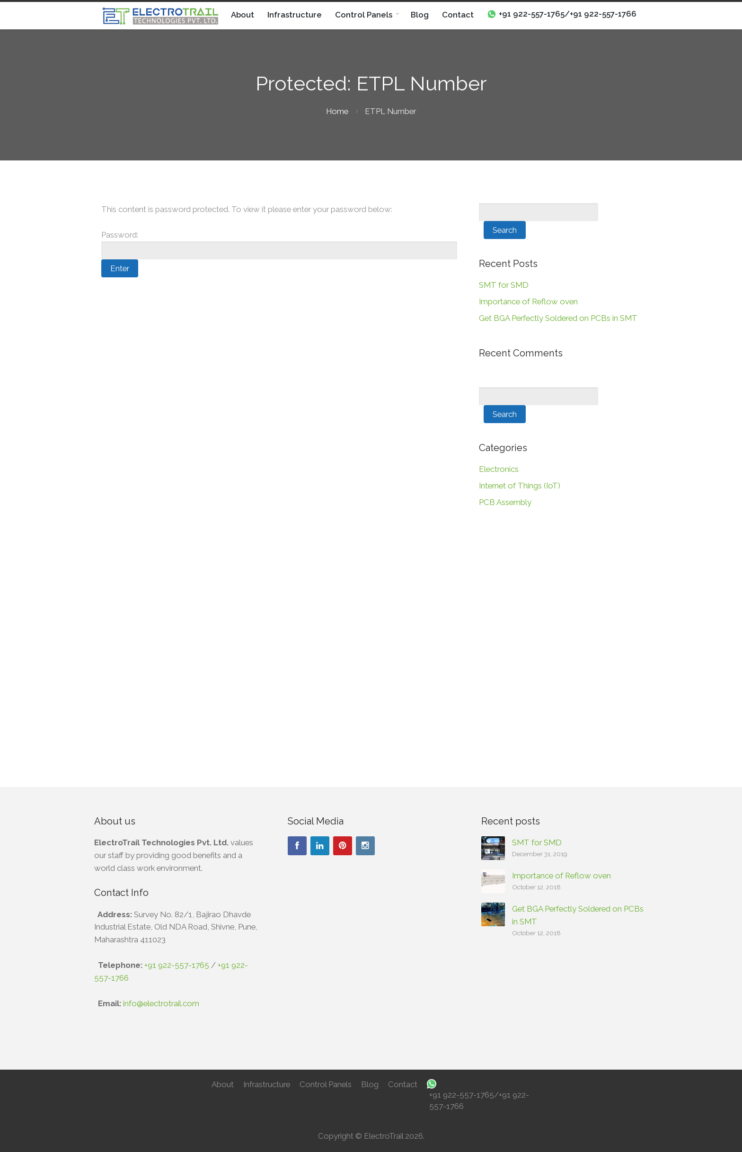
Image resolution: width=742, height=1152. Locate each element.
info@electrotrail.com (161, 1003)
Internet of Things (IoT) (519, 485)
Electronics (499, 469)
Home (337, 111)
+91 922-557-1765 (176, 965)
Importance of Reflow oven (528, 301)
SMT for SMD (504, 285)
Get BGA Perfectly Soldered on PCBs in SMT (558, 318)
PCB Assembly (505, 502)
